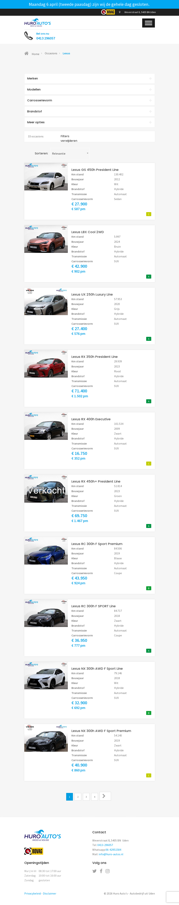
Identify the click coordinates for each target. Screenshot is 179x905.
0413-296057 (105, 847)
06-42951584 (113, 851)
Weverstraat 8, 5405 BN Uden (137, 12)
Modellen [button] (89, 90)
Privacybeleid (32, 895)
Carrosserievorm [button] (89, 101)
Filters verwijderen (69, 140)
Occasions (51, 53)
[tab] (89, 79)
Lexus (66, 53)
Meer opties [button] (89, 124)
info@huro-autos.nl (111, 856)
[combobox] (70, 155)
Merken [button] (89, 79)
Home (31, 53)
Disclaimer (49, 895)
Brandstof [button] (89, 113)
